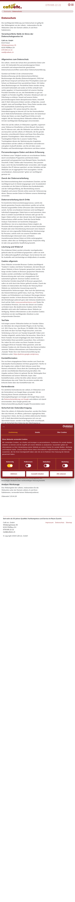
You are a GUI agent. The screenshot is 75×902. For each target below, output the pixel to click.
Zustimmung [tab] (13, 432)
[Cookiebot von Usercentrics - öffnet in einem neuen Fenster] (64, 426)
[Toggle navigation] (71, 5)
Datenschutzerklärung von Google (16, 399)
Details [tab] (37, 432)
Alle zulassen (61, 474)
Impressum (50, 522)
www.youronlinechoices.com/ (25, 302)
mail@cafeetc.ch (7, 52)
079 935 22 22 (53, 5)
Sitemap (69, 522)
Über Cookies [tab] (62, 432)
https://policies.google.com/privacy (26, 354)
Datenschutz (59, 522)
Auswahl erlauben (37, 474)
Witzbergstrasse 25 (8, 45)
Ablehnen (13, 474)
